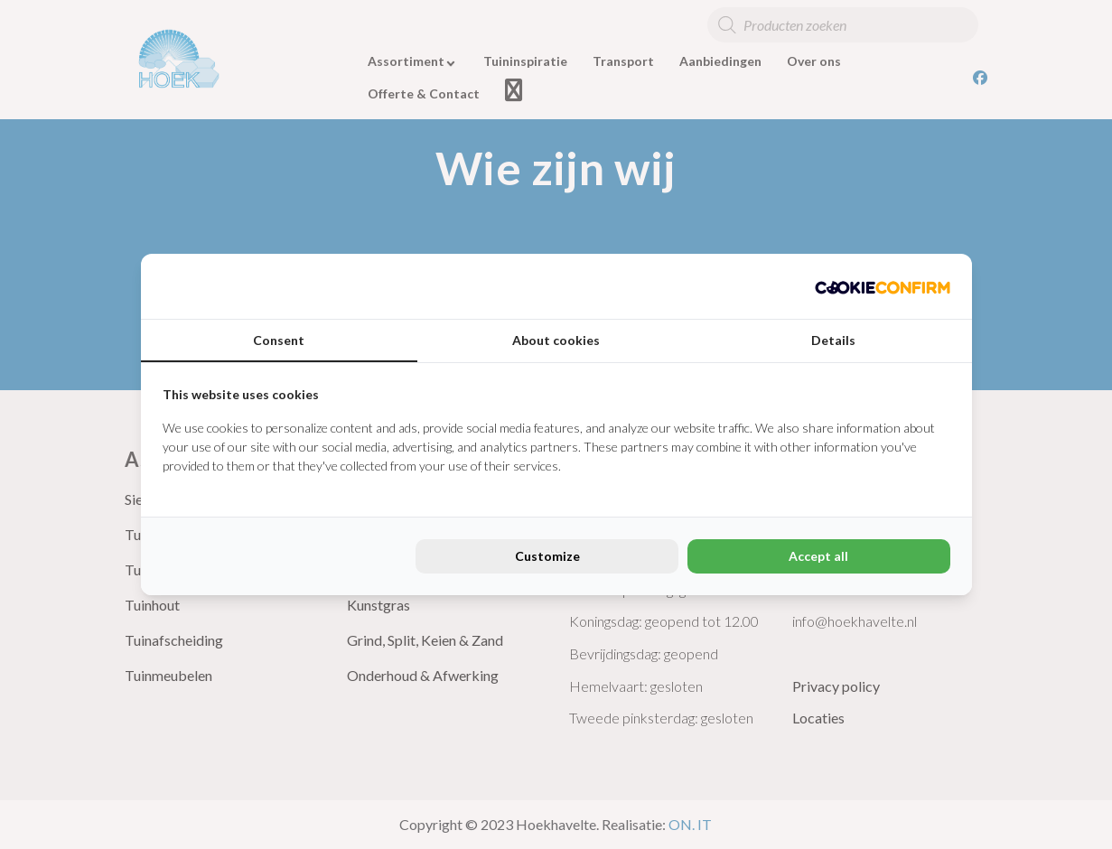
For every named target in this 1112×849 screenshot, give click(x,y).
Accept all (818, 556)
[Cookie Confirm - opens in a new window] (882, 286)
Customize (547, 556)
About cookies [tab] (556, 340)
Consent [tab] (278, 340)
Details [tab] (833, 340)
